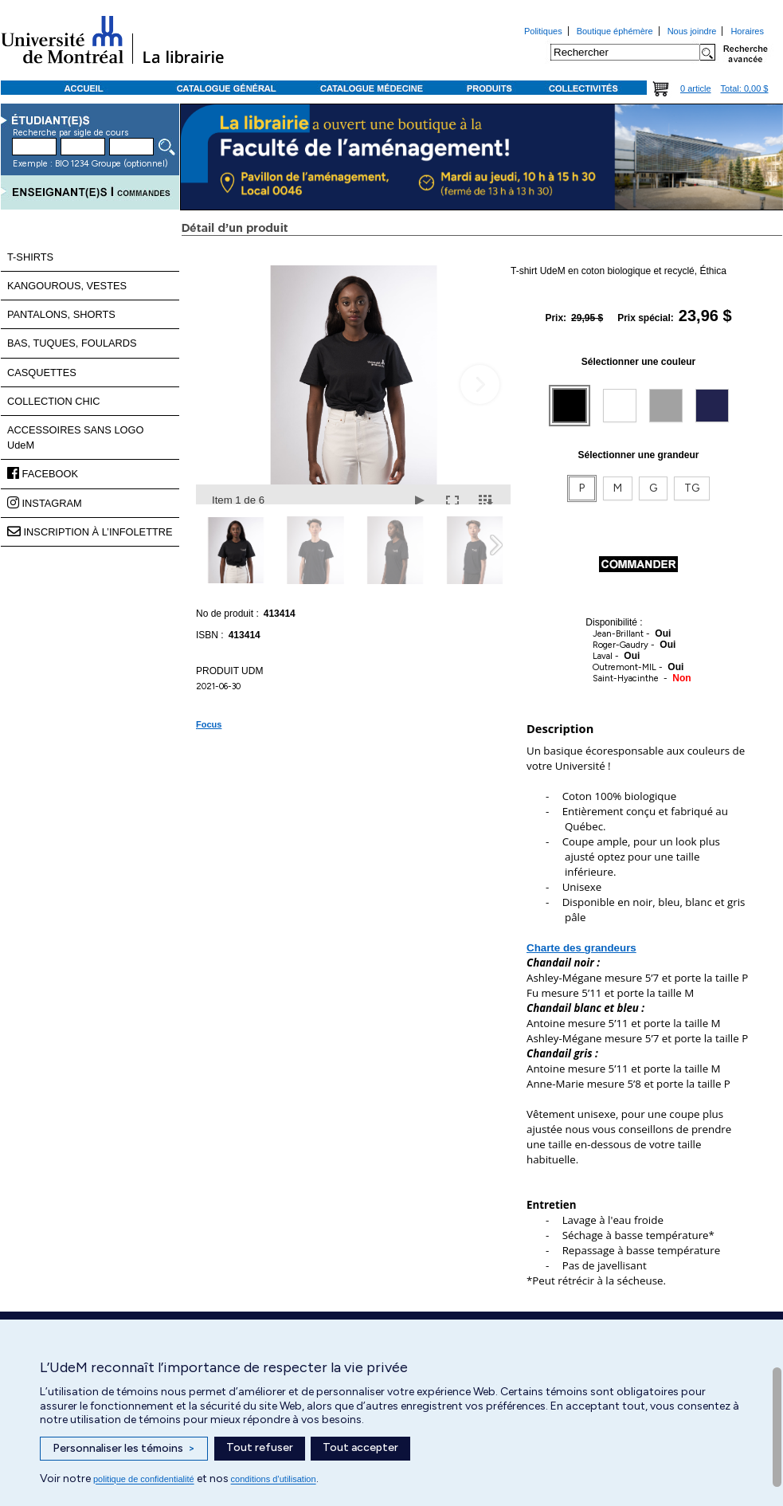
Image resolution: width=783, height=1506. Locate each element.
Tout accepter (360, 1447)
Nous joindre (692, 31)
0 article (695, 88)
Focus (208, 724)
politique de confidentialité (143, 1479)
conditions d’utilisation (273, 1479)
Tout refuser (259, 1447)
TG (691, 488)
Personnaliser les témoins (124, 1448)
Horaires (747, 31)
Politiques (543, 31)
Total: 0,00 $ (745, 88)
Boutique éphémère (615, 31)
